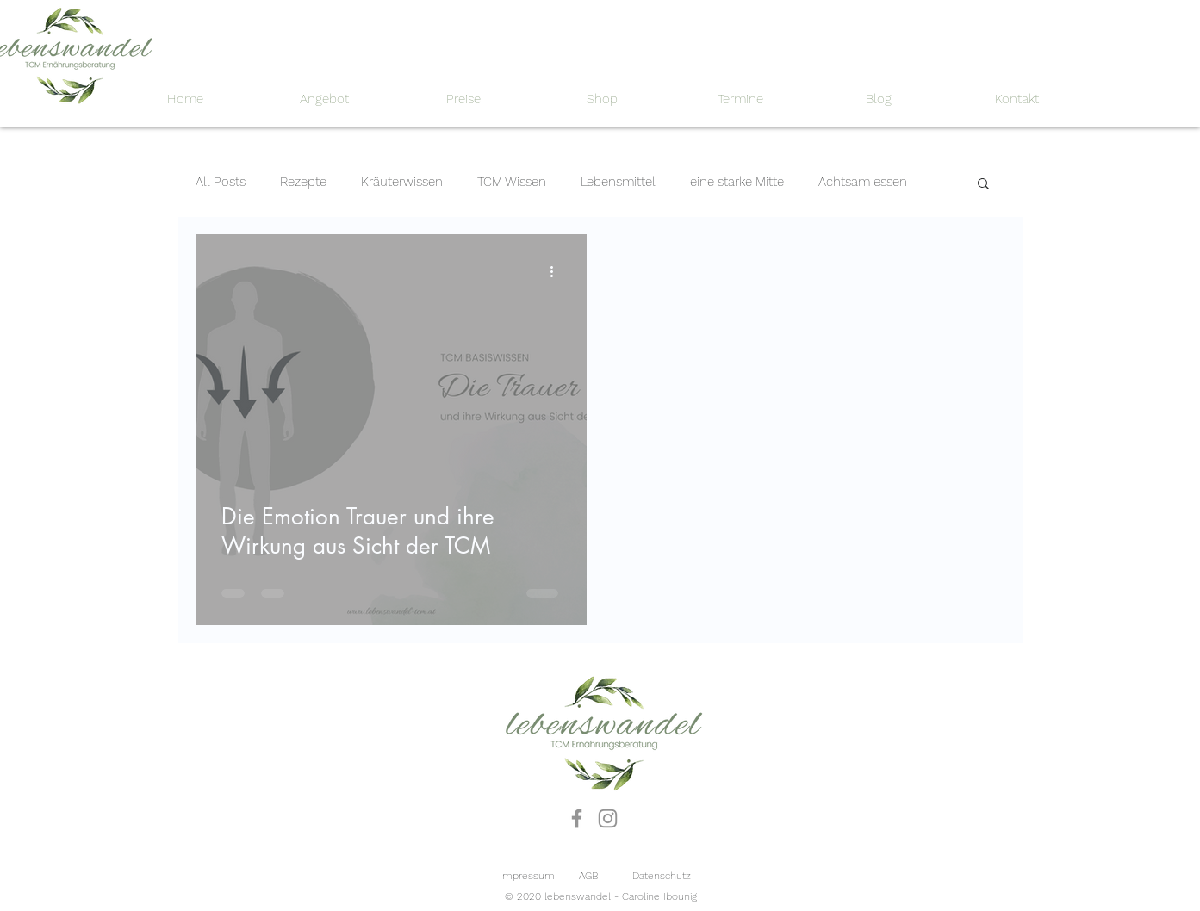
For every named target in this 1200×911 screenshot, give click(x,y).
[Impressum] (527, 876)
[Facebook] (576, 818)
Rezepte (303, 181)
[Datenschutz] (661, 876)
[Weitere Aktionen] (558, 272)
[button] (983, 185)
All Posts (221, 181)
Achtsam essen (862, 181)
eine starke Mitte (737, 181)
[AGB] (588, 876)
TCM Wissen (511, 181)
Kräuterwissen (402, 181)
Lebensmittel (618, 181)
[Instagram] (607, 818)
